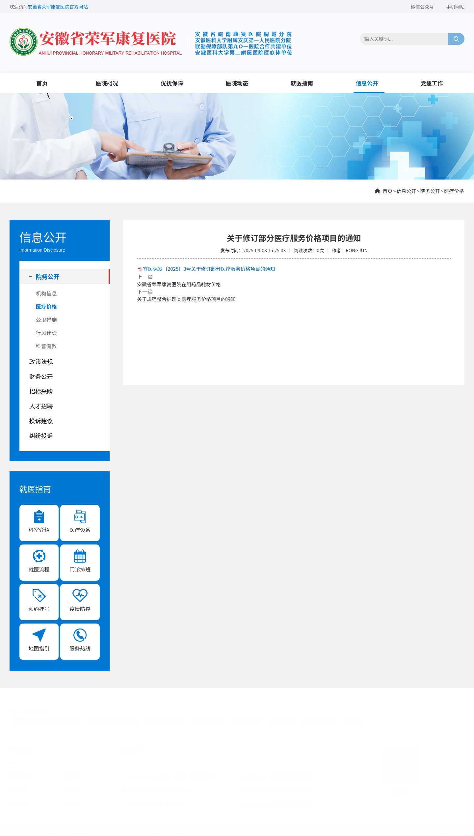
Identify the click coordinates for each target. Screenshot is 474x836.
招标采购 (41, 391)
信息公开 (367, 83)
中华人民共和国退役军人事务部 (47, 719)
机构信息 (46, 293)
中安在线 (353, 719)
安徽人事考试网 (318, 719)
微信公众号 (422, 6)
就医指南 (302, 83)
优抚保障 (172, 83)
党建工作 (432, 83)
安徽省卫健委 (246, 719)
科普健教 (46, 346)
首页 (41, 83)
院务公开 (430, 190)
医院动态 (237, 83)
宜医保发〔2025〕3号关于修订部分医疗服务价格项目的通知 (209, 268)
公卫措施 (46, 319)
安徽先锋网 (281, 719)
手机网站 (455, 6)
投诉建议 (41, 420)
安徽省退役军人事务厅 (114, 719)
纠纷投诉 (41, 435)
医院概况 (107, 83)
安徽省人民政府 (164, 719)
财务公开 (41, 376)
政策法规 (41, 361)
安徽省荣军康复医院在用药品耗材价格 (179, 284)
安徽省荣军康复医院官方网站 (58, 6)
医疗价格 (454, 190)
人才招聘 (41, 406)
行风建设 (46, 333)
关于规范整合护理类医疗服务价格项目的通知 (186, 298)
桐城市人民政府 (206, 719)
